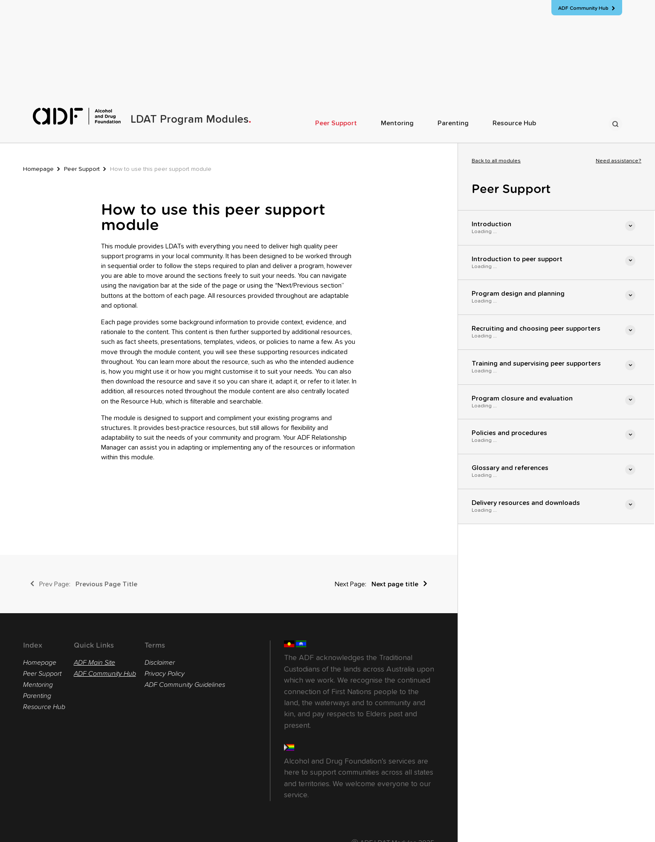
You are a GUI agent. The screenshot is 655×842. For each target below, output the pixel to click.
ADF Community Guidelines (185, 684)
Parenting (453, 123)
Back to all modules (496, 161)
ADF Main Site (94, 662)
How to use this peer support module (161, 169)
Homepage (38, 169)
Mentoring (397, 123)
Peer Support (336, 123)
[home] (142, 116)
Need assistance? (618, 161)
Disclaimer (160, 662)
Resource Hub (514, 123)
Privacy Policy (165, 673)
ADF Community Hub (105, 673)
